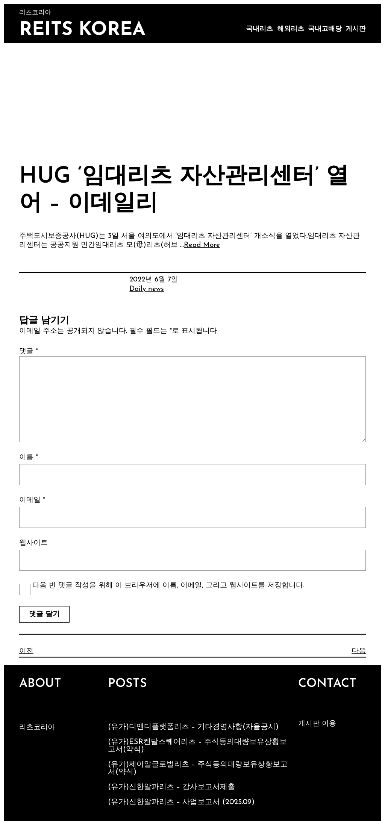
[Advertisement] (192, 99)
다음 (359, 651)
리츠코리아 (37, 727)
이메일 (32, 500)
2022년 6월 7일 (153, 279)
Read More (202, 245)
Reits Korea (82, 30)
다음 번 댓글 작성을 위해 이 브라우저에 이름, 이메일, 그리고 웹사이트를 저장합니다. (168, 585)
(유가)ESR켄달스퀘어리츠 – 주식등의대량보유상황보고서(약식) (197, 745)
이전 (26, 651)
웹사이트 (33, 543)
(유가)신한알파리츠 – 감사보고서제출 (171, 787)
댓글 (28, 351)
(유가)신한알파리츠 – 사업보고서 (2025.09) (181, 802)
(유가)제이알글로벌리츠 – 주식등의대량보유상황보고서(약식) (198, 768)
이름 (28, 457)
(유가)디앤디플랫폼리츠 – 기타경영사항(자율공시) (193, 727)
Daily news (146, 289)
